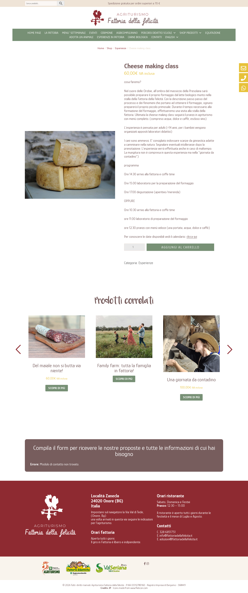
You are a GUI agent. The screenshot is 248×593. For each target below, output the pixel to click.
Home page (34, 32)
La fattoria (51, 32)
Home (101, 48)
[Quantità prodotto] (134, 247)
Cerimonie (107, 32)
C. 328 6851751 (166, 532)
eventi (93, 32)
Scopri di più (56, 388)
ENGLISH (172, 37)
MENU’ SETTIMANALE (74, 32)
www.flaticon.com (139, 588)
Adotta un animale (81, 37)
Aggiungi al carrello (180, 247)
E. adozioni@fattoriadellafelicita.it (177, 539)
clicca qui (192, 236)
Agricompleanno (127, 32)
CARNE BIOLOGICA (138, 37)
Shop (109, 48)
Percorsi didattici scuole (158, 33)
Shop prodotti (191, 33)
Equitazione (212, 32)
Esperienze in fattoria (110, 37)
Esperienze (120, 48)
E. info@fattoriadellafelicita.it (174, 535)
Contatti (156, 37)
